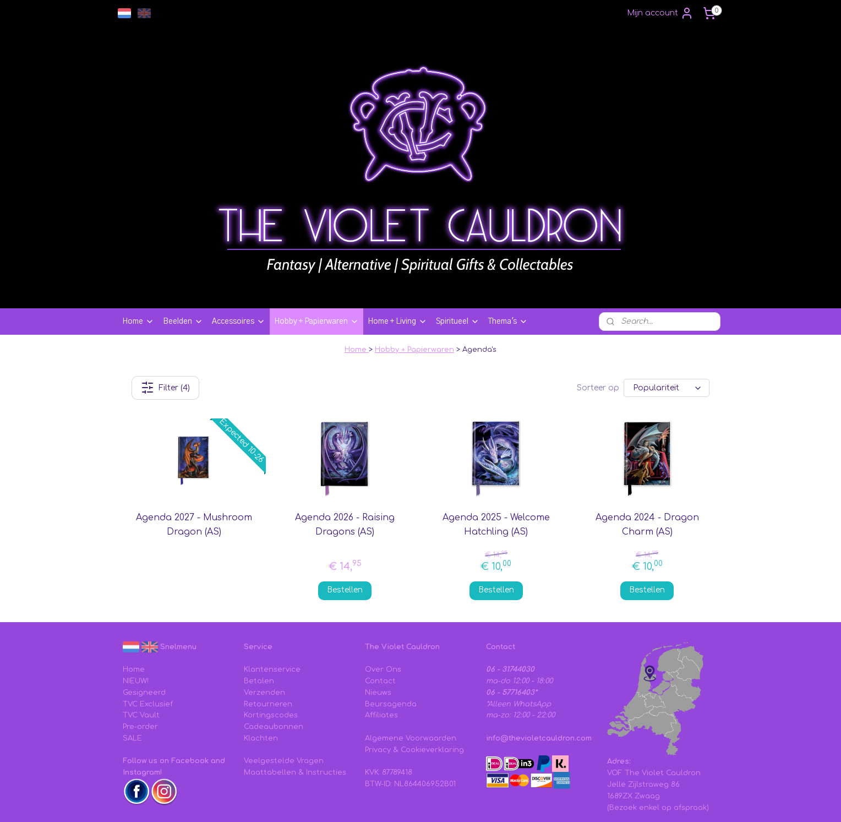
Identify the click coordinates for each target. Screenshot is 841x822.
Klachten (261, 677)
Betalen (259, 619)
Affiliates (381, 653)
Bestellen (345, 528)
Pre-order (140, 665)
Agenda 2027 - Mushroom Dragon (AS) (194, 463)
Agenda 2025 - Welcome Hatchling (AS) (496, 463)
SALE (132, 677)
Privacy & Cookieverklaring (414, 688)
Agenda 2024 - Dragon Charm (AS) (647, 463)
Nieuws (378, 631)
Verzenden (264, 631)
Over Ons (383, 608)
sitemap (460, 801)
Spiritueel (457, 259)
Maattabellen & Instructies (295, 711)
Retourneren (268, 642)
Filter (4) (165, 326)
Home (138, 259)
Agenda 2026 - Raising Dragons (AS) (345, 463)
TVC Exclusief (148, 642)
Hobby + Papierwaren (316, 259)
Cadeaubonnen (273, 665)
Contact (380, 619)
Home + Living (397, 259)
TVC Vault (141, 653)
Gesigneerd (144, 631)
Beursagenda (391, 642)
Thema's (508, 259)
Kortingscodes (271, 653)
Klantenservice (272, 608)
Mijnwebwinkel (626, 801)
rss (484, 801)
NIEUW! (136, 619)
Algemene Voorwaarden (410, 677)
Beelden (183, 259)
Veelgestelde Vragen (284, 699)
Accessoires (238, 259)
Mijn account (660, 13)
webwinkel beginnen (527, 801)
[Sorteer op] (666, 326)
